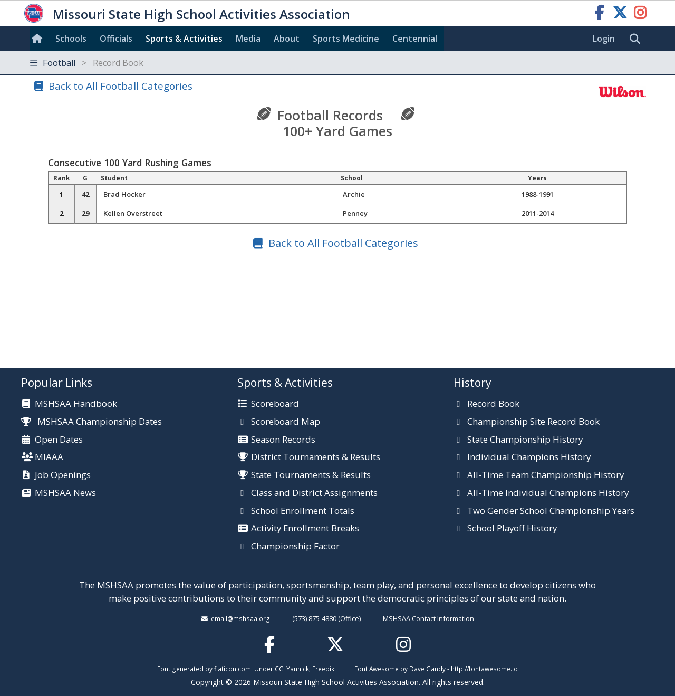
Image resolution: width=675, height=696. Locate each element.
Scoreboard (275, 404)
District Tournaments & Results (315, 457)
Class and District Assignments (314, 493)
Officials (116, 38)
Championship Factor (295, 546)
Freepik (323, 668)
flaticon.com (232, 668)
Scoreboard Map (285, 422)
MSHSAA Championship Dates (91, 421)
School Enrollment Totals (302, 511)
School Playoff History (512, 528)
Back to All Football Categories (120, 85)
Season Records (283, 440)
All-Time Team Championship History (545, 475)
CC (279, 668)
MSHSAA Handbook (76, 404)
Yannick (297, 668)
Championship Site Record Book (533, 422)
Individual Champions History (529, 457)
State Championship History (525, 440)
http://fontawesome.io (484, 668)
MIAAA (49, 457)
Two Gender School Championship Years (550, 511)
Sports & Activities (184, 38)
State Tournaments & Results (311, 475)
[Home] (39, 38)
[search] (637, 39)
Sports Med (346, 38)
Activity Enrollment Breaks (305, 528)
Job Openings (63, 475)
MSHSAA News (65, 493)
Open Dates (59, 440)
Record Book (493, 404)
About (287, 38)
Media (248, 38)
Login (604, 38)
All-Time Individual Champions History (548, 493)
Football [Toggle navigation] (86, 63)
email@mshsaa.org (240, 618)
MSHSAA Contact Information (428, 618)
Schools (70, 38)
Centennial (414, 38)
